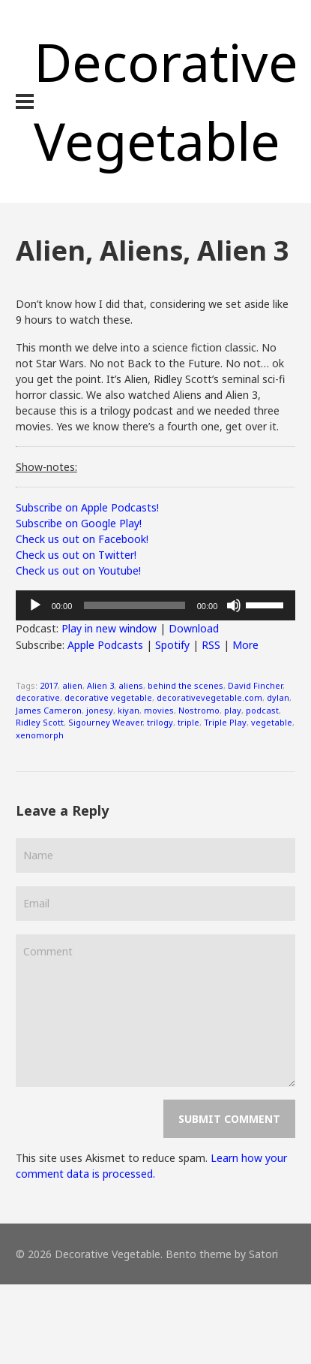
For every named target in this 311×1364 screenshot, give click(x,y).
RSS (211, 645)
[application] (156, 605)
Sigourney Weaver (105, 722)
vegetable (271, 722)
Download (194, 628)
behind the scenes (185, 685)
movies (159, 710)
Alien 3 (100, 685)
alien (72, 685)
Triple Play (225, 722)
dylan (278, 697)
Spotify (172, 645)
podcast (262, 710)
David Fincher (255, 685)
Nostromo (199, 710)
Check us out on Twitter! (76, 555)
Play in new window (109, 628)
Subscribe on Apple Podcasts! (87, 507)
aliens (130, 685)
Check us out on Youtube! (78, 570)
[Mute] (233, 605)
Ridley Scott (40, 722)
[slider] (134, 605)
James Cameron (49, 710)
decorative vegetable (108, 697)
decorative (38, 697)
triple (188, 722)
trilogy (160, 722)
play (232, 710)
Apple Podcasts (105, 645)
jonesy (99, 710)
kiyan (128, 710)
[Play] (35, 605)
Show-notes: (46, 467)
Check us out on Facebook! (82, 539)
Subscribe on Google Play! (79, 523)
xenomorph (40, 735)
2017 (49, 685)
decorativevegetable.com (209, 697)
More (245, 645)
